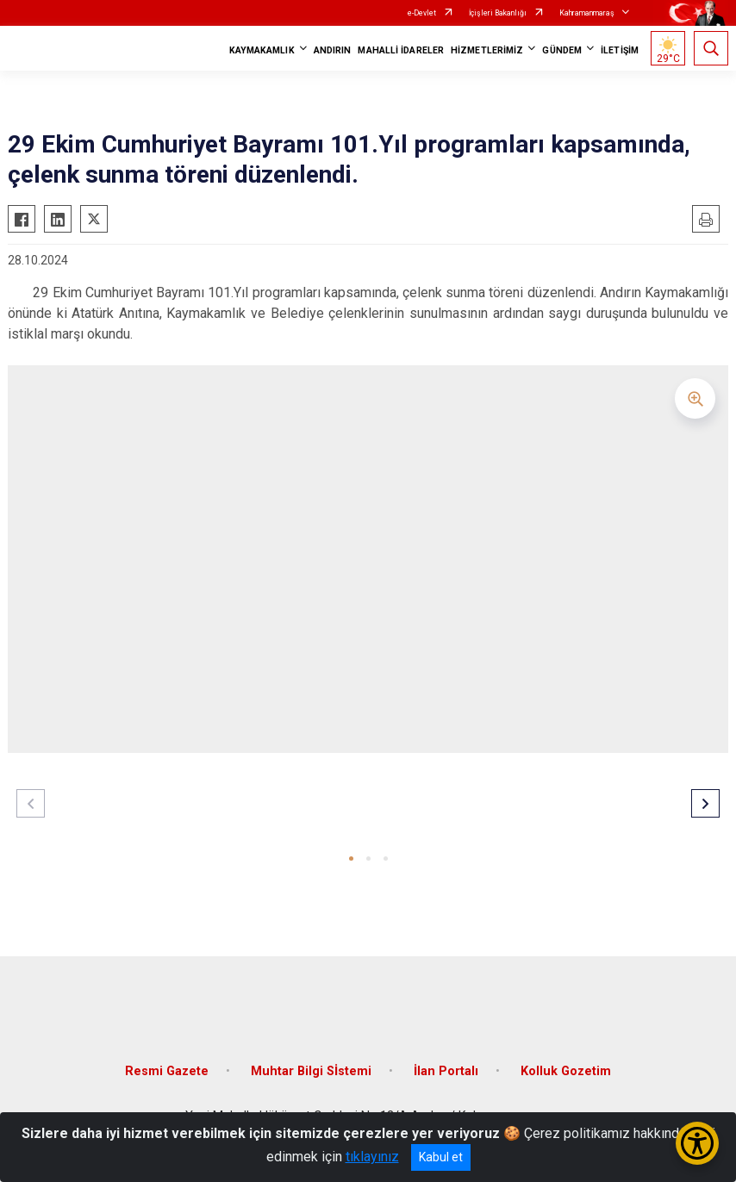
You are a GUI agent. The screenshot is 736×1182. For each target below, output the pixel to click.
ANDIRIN (333, 50)
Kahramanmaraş (586, 13)
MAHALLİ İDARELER (401, 50)
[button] (351, 858)
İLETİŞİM (620, 50)
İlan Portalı (446, 1071)
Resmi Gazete (167, 1071)
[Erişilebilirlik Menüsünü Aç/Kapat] (697, 1143)
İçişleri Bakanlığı (498, 13)
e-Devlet (422, 13)
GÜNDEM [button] (562, 50)
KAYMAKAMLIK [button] (262, 50)
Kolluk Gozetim (566, 1071)
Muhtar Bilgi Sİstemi (311, 1071)
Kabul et (441, 1157)
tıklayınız (372, 1156)
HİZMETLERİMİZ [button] (487, 50)
